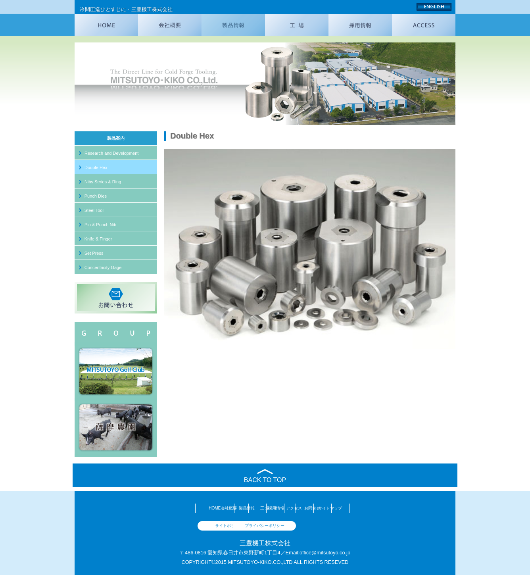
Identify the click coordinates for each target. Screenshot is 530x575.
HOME (120, 508)
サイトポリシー (229, 525)
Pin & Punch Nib (100, 224)
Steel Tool (94, 210)
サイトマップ (410, 508)
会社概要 (161, 508)
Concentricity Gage (103, 267)
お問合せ (368, 508)
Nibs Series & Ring (102, 181)
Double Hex (95, 167)
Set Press (94, 253)
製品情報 (203, 508)
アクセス (327, 508)
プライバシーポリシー (301, 525)
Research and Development (111, 153)
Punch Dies (95, 196)
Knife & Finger (98, 239)
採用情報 (286, 508)
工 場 (244, 508)
